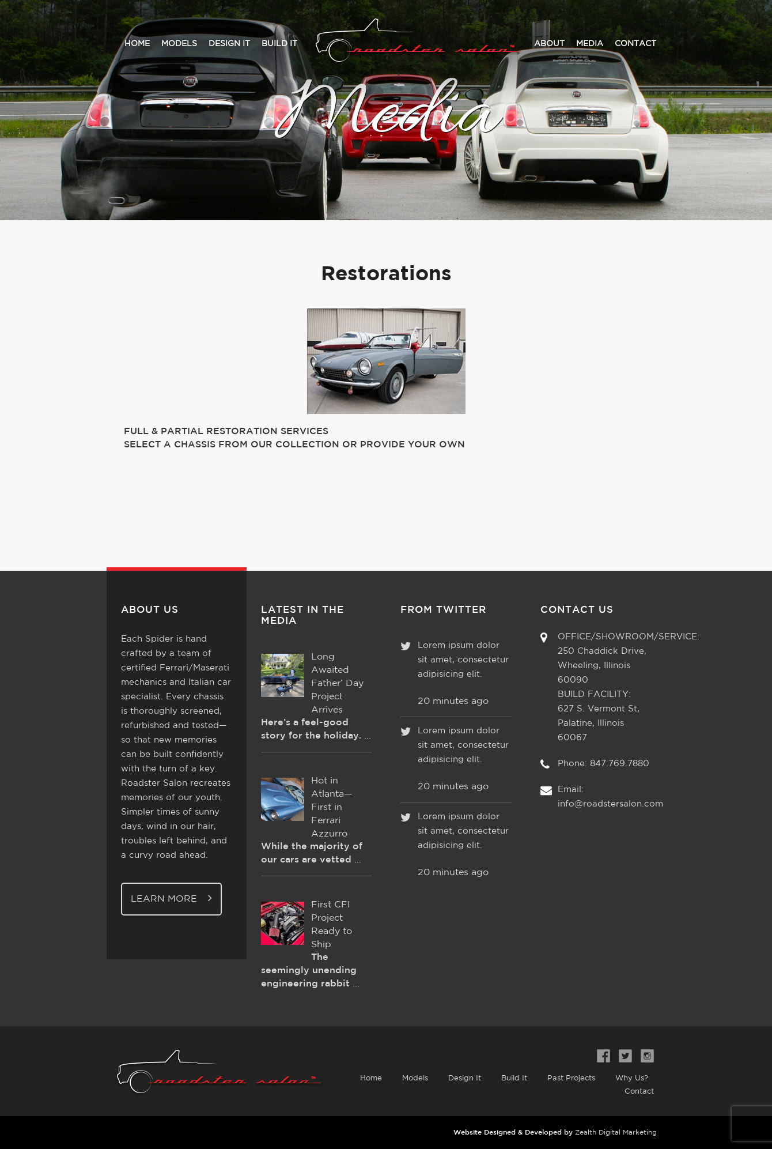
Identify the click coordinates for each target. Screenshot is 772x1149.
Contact (635, 43)
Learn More (171, 897)
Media (589, 43)
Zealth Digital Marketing (616, 1132)
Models (179, 43)
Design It (229, 43)
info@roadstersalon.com (610, 804)
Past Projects (571, 1078)
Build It (279, 43)
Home (137, 43)
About (549, 43)
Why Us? (631, 1078)
